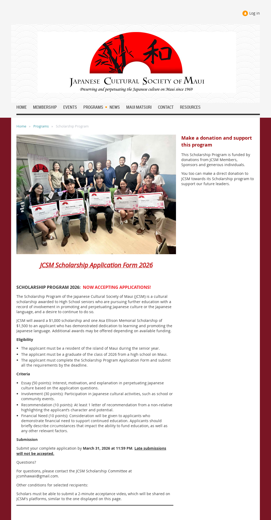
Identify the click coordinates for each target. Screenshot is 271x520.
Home (21, 126)
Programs (41, 126)
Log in (254, 13)
